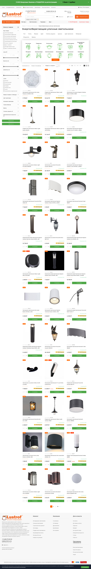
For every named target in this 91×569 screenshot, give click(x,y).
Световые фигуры (8, 32)
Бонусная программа (78, 547)
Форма (36, 33)
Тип (24, 33)
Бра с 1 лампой (7, 44)
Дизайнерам (37, 7)
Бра (50, 22)
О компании (55, 520)
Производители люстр (38, 532)
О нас (3, 7)
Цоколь (60, 33)
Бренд (34, 37)
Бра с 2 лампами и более (9, 48)
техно (5, 89)
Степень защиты (50, 33)
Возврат (75, 528)
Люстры (24, 22)
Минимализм (7, 84)
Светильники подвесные (9, 34)
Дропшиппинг (56, 525)
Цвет (42, 33)
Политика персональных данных (8, 547)
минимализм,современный (10, 91)
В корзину (35, 101)
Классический (7, 82)
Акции (74, 554)
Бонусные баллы (46, 7)
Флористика (7, 87)
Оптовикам (55, 523)
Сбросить (11, 124)
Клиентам (19, 7)
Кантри (5, 80)
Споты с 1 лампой (8, 43)
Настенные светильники (9, 36)
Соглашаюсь (85, 567)
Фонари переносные (9, 46)
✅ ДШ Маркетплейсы (28, 7)
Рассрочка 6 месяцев (78, 552)
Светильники (33, 22)
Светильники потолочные (10, 41)
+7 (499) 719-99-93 (30, 11)
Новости (75, 537)
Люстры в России (37, 535)
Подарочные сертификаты (39, 530)
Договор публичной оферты (7, 549)
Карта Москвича (77, 549)
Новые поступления (37, 537)
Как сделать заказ (77, 530)
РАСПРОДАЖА (72, 22)
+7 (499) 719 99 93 (7, 539)
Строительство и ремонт (38, 525)
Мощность (26, 37)
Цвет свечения (69, 33)
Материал (78, 33)
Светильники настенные (9, 37)
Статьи (74, 535)
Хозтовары (35, 528)
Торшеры (43, 22)
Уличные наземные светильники (10, 39)
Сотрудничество (10, 7)
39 (57, 506)
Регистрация (86, 7)
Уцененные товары (84, 22)
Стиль (29, 33)
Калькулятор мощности (78, 532)
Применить (11, 120)
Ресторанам (56, 530)
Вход (80, 7)
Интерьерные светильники (39, 520)
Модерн (6, 85)
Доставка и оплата (77, 523)
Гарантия (75, 525)
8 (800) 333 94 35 (51, 11)
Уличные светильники (38, 523)
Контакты (53, 7)
